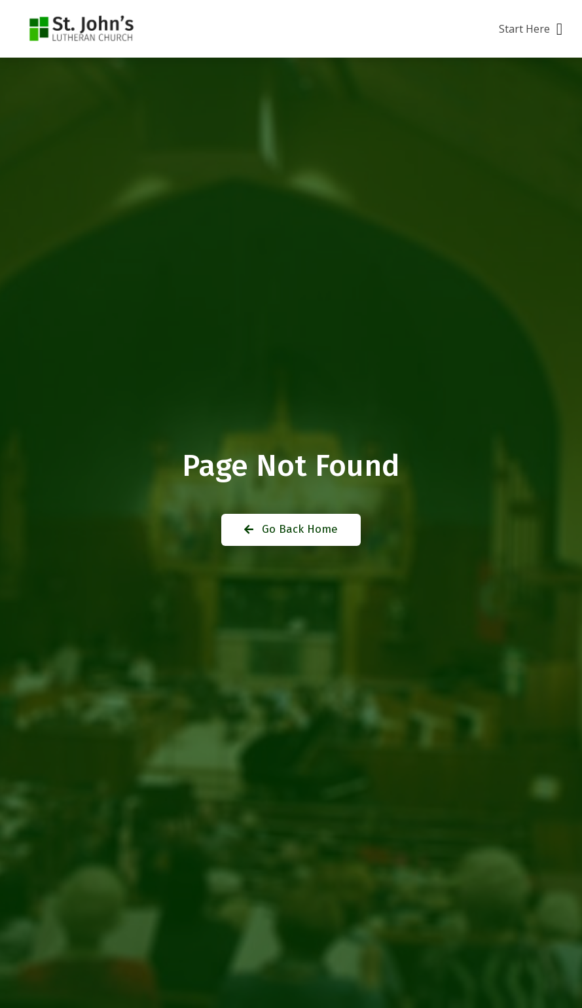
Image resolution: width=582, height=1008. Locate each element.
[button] (530, 29)
